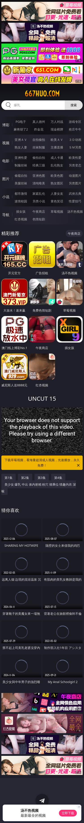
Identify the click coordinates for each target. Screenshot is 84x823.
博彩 (5, 124)
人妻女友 (57, 193)
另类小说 (38, 201)
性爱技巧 (75, 201)
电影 (5, 160)
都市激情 (21, 193)
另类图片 (75, 183)
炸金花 (38, 129)
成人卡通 (57, 157)
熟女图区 (57, 183)
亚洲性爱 (21, 157)
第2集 (25, 478)
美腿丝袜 (21, 183)
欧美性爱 (75, 157)
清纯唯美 (38, 183)
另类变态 (75, 165)
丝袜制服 (38, 147)
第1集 (8, 478)
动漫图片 (75, 175)
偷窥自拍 (21, 175)
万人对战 (57, 121)
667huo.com (42, 93)
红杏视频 (21, 219)
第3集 (42, 478)
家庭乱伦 (38, 193)
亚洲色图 (38, 175)
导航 (5, 214)
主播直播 (57, 147)
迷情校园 (21, 201)
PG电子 (20, 121)
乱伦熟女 (57, 165)
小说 (5, 196)
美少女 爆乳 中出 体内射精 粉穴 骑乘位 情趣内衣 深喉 (38, 487)
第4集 (58, 478)
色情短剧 (38, 219)
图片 (5, 178)
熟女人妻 (21, 147)
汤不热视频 (75, 211)
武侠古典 (75, 193)
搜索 (74, 105)
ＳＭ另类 (75, 147)
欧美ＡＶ (57, 139)
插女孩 (21, 211)
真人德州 (38, 121)
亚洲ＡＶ (21, 139)
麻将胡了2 (21, 129)
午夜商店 (38, 211)
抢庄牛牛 (75, 129)
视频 (5, 142)
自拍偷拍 (38, 139)
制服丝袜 (21, 165)
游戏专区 (75, 121)
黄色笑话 (57, 201)
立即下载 (68, 813)
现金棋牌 (57, 129)
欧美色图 (57, 175)
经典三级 (38, 165)
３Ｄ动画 (75, 139)
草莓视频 (57, 211)
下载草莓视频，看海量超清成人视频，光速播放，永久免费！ (42, 463)
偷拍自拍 (38, 157)
